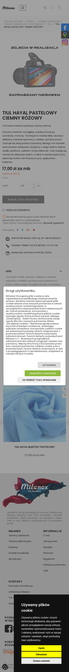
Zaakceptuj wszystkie (42, 373)
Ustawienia (49, 365)
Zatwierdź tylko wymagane (39, 380)
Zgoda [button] (41, 648)
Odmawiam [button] (41, 654)
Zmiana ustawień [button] (41, 661)
